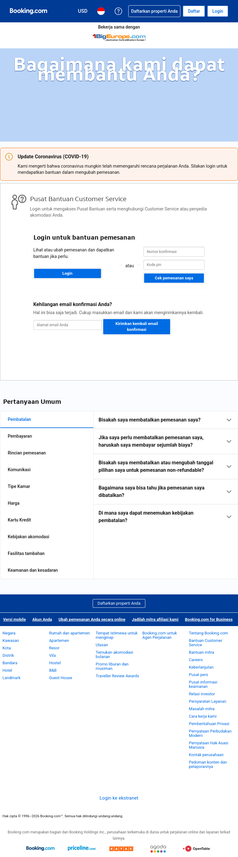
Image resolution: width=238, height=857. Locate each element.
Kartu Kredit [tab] (19, 519)
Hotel (7, 670)
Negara (8, 633)
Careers (196, 659)
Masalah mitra (202, 708)
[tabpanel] (166, 470)
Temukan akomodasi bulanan (114, 654)
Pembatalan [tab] (19, 419)
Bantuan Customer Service (206, 642)
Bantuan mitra (201, 652)
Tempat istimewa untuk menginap (117, 635)
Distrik (8, 655)
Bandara (9, 663)
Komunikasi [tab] (19, 469)
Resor (54, 648)
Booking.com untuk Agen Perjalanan (159, 635)
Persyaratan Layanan (208, 701)
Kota (6, 648)
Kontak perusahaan (206, 754)
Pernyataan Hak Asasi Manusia (208, 745)
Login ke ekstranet (118, 798)
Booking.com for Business (209, 619)
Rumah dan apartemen (69, 633)
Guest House (60, 677)
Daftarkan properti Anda (119, 603)
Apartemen (59, 640)
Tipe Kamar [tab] (19, 486)
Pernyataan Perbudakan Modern (210, 733)
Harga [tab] (14, 503)
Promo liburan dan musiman (112, 666)
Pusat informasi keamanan (203, 684)
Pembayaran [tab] (20, 436)
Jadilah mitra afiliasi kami (155, 619)
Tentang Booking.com (208, 633)
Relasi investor (202, 694)
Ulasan (102, 645)
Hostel (55, 663)
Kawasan (10, 640)
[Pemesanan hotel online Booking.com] (28, 11)
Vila (52, 655)
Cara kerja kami (203, 716)
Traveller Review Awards (117, 676)
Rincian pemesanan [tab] (27, 452)
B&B (52, 670)
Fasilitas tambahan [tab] (26, 553)
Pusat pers (198, 674)
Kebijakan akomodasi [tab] (28, 536)
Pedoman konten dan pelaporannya (208, 764)
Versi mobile (14, 619)
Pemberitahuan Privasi (209, 723)
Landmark (11, 677)
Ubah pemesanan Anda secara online (92, 619)
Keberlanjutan (201, 667)
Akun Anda (42, 619)
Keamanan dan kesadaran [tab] (33, 570)
